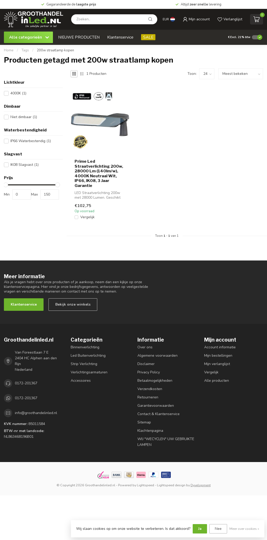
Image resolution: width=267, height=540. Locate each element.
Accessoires (81, 380)
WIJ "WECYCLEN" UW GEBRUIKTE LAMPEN (165, 441)
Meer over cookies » (244, 528)
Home (9, 50)
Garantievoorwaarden (155, 405)
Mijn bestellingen (218, 355)
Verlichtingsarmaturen (89, 372)
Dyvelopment (201, 485)
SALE (148, 37)
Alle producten (216, 380)
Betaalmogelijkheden (154, 380)
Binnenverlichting (85, 347)
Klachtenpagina (150, 430)
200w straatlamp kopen (55, 50)
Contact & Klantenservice (158, 413)
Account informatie (220, 347)
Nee (218, 528)
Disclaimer (146, 363)
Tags (25, 50)
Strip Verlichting (84, 363)
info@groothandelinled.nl (36, 412)
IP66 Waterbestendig (30, 141)
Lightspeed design (171, 485)
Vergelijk (87, 217)
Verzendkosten (149, 388)
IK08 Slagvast (24, 165)
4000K (18, 93)
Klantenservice (120, 37)
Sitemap (144, 422)
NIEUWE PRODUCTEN (79, 37)
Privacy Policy (148, 372)
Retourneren (147, 397)
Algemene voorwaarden (157, 355)
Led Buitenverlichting (88, 355)
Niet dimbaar (23, 117)
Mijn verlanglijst (217, 363)
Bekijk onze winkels (72, 304)
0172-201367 (26, 383)
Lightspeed (145, 485)
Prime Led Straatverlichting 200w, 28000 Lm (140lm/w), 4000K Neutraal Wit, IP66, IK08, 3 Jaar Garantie (99, 173)
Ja (200, 528)
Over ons (145, 347)
